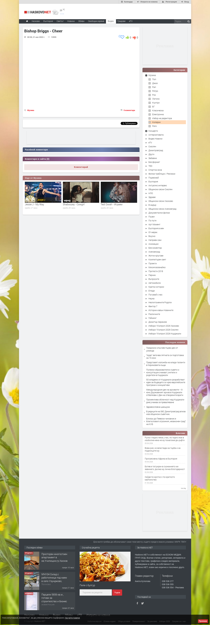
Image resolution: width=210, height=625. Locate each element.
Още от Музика (33, 178)
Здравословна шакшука (158, 406)
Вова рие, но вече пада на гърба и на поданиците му (163, 449)
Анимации (153, 243)
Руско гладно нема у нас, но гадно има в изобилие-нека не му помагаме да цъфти (165, 439)
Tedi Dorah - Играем (111, 204)
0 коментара (129, 110)
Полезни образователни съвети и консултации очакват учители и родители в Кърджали (162, 372)
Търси (117, 593)
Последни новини (175, 342)
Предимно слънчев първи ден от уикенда (162, 349)
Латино (156, 98)
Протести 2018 (155, 271)
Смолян (152, 146)
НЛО (150, 193)
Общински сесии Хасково (160, 201)
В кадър (152, 204)
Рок (154, 94)
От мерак (152, 232)
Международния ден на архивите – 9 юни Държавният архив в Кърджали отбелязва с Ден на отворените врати (164, 392)
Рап (154, 87)
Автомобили (154, 282)
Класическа (158, 110)
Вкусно (151, 236)
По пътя (152, 220)
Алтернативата (156, 134)
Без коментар (155, 247)
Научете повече (72, 617)
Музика (30, 110)
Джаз (155, 83)
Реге (154, 126)
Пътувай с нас (155, 294)
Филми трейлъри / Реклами (161, 173)
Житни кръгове (155, 255)
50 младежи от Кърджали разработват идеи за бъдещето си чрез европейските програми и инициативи (165, 382)
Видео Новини (155, 138)
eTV (150, 142)
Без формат (154, 162)
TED (150, 165)
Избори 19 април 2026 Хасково (163, 325)
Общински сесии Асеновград (162, 208)
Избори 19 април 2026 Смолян (163, 329)
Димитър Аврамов (157, 321)
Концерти (153, 130)
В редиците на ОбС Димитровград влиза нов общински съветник (166, 413)
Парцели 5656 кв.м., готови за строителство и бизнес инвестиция (54, 599)
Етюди (151, 290)
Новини (71, 21)
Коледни (156, 122)
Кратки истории (156, 286)
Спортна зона (155, 169)
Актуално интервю (157, 185)
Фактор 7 (152, 306)
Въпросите (153, 279)
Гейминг (152, 318)
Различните (154, 314)
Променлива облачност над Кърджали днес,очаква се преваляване (165, 401)
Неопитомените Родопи (160, 302)
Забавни (152, 158)
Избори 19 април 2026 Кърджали (164, 333)
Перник (152, 275)
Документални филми (159, 212)
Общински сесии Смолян (160, 189)
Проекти (152, 263)
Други (151, 154)
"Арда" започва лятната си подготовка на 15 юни (165, 356)
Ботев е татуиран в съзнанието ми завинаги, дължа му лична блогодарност (165, 468)
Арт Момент (154, 224)
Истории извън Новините (160, 310)
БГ (153, 106)
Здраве (152, 197)
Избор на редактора (162, 118)
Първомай (153, 177)
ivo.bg (183, 488)
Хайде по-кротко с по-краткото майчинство (160, 478)
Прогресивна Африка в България (161, 458)
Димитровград (155, 150)
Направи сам (154, 240)
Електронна (158, 114)
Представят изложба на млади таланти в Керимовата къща (165, 363)
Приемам (203, 621)
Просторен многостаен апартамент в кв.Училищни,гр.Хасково (55, 557)
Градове (121, 21)
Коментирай (81, 167)
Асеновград (154, 251)
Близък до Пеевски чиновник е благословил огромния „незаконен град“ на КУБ (166, 421)
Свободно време (96, 21)
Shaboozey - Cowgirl (74, 204)
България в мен (156, 228)
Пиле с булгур (87, 585)
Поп (154, 79)
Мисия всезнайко (157, 267)
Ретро (155, 91)
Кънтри (156, 102)
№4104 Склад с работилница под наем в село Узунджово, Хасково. (54, 579)
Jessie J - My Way (34, 204)
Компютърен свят (157, 259)
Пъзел (151, 216)
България (153, 181)
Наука (151, 298)
